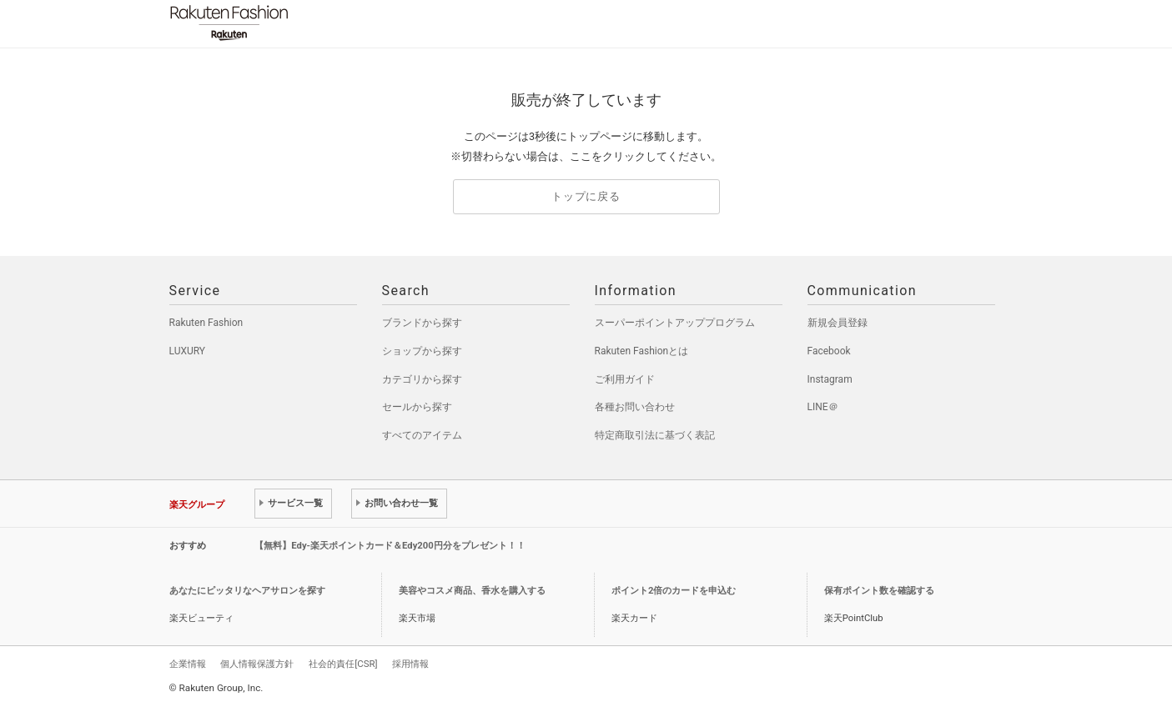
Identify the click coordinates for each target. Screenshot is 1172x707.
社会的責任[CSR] (343, 663)
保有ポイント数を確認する (879, 590)
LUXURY (187, 351)
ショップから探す (422, 351)
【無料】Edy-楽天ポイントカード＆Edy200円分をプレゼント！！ (390, 545)
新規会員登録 (837, 322)
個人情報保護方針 (257, 663)
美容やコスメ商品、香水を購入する (472, 590)
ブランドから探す (422, 322)
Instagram (830, 379)
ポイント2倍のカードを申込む (673, 590)
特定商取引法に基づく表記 (655, 435)
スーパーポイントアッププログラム (675, 322)
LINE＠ (822, 407)
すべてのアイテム (422, 435)
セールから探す (417, 407)
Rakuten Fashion (298, 23)
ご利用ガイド (625, 379)
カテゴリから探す (422, 379)
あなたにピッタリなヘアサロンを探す (247, 590)
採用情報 (410, 663)
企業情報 (187, 663)
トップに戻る (585, 196)
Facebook (829, 351)
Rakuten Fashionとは (642, 351)
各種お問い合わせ (635, 407)
